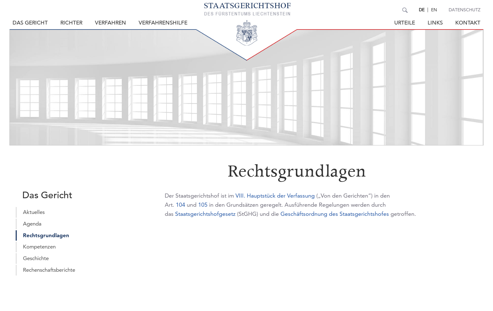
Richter (71, 22)
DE (421, 10)
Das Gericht (30, 22)
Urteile (404, 22)
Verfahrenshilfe (163, 22)
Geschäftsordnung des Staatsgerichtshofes (334, 213)
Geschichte (36, 258)
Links (435, 22)
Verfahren (110, 22)
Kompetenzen (39, 246)
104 (180, 204)
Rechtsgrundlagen (46, 235)
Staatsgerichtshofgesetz (205, 213)
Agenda (32, 224)
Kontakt (467, 22)
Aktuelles (34, 212)
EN (434, 10)
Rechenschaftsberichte (49, 270)
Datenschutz (464, 10)
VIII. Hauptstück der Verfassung (275, 195)
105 (203, 204)
